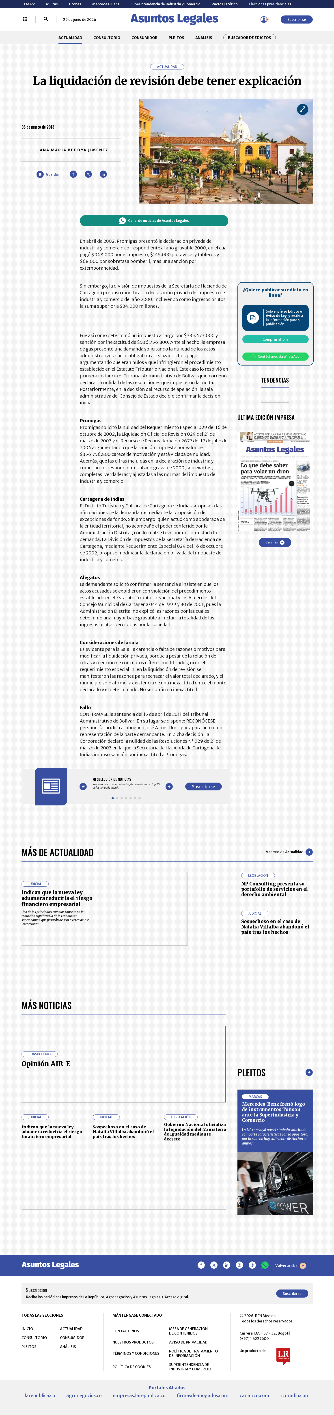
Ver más (274, 542)
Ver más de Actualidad (289, 852)
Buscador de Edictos (249, 37)
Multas (52, 4)
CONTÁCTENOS (125, 1331)
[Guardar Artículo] (47, 174)
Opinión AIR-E (46, 1063)
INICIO (27, 1328)
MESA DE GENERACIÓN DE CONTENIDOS (188, 1330)
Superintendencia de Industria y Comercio (165, 4)
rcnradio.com (295, 1395)
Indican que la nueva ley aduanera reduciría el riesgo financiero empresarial (57, 898)
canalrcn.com (254, 1395)
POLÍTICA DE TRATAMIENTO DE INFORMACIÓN (193, 1353)
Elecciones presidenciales (270, 4)
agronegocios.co (84, 1395)
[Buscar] (46, 19)
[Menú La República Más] (25, 19)
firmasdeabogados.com (202, 1395)
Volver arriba (290, 1266)
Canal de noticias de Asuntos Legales (154, 220)
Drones (75, 4)
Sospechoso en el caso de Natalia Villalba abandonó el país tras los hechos (275, 927)
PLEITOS (176, 37)
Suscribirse (296, 19)
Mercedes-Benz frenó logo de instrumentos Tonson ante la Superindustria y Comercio (273, 1112)
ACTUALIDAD (70, 37)
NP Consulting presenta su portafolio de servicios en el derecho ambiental (274, 889)
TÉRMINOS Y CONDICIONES (135, 1353)
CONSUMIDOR (144, 37)
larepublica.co (40, 1395)
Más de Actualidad (57, 852)
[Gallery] (126, 783)
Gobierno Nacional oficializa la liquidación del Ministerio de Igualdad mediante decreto (195, 1132)
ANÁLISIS (203, 37)
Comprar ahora (275, 339)
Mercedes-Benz (105, 4)
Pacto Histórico (225, 4)
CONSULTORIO (106, 37)
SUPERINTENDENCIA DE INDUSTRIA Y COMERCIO (190, 1366)
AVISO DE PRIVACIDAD (188, 1342)
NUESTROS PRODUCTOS (133, 1342)
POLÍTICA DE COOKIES (131, 1367)
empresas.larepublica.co (139, 1395)
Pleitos (251, 1072)
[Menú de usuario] (264, 19)
